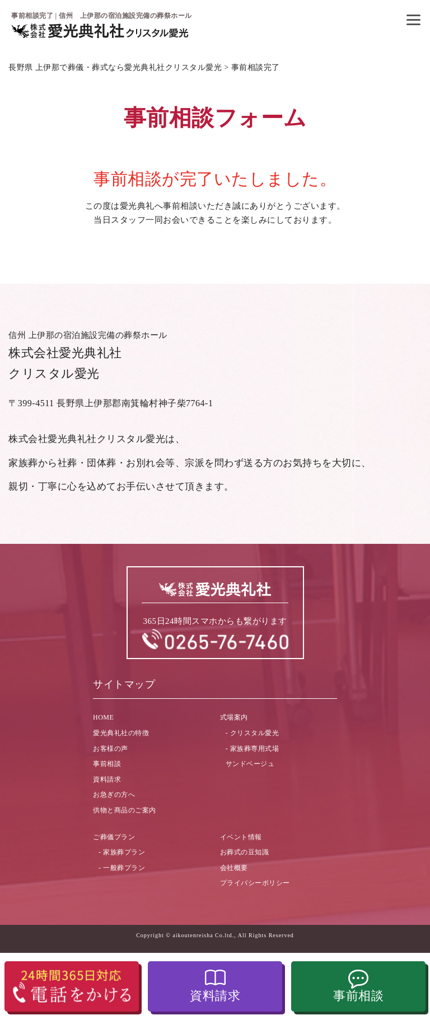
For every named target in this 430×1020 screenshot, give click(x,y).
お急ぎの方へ (114, 794)
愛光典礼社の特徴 (121, 733)
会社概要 (234, 868)
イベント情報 (241, 837)
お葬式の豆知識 (244, 852)
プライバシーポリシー (255, 883)
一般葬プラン (124, 868)
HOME (103, 717)
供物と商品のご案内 (124, 810)
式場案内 (234, 717)
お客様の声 (110, 749)
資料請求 (215, 996)
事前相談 (358, 996)
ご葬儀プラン (114, 837)
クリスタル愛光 (254, 733)
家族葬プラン (124, 852)
